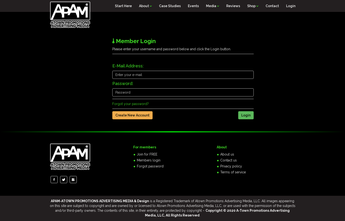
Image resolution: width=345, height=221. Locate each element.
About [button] (145, 6)
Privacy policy (231, 166)
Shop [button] (252, 6)
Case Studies (170, 6)
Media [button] (212, 6)
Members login (148, 160)
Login (290, 6)
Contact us (228, 160)
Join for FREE (147, 154)
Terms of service (233, 172)
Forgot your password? (130, 104)
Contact (272, 6)
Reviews (233, 6)
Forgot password (150, 166)
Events (193, 6)
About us (227, 154)
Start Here (123, 6)
